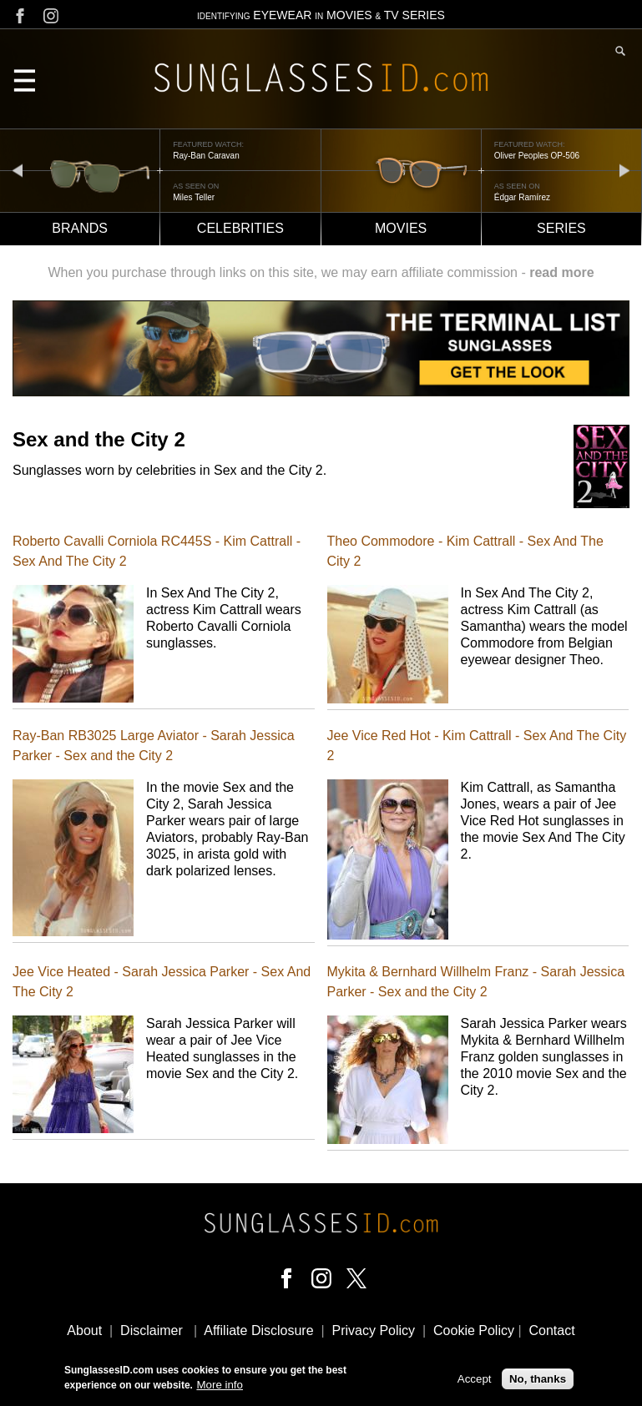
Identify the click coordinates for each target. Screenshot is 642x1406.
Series (561, 228)
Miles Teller (194, 197)
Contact (551, 1330)
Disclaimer (151, 1330)
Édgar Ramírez (522, 197)
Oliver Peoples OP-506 (536, 155)
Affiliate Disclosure (258, 1330)
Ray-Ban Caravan (206, 155)
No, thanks (537, 1382)
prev (18, 170)
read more (561, 272)
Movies (401, 228)
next (624, 170)
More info (219, 1389)
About (84, 1330)
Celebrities (240, 228)
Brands (80, 228)
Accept (474, 1382)
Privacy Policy (374, 1330)
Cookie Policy (473, 1330)
